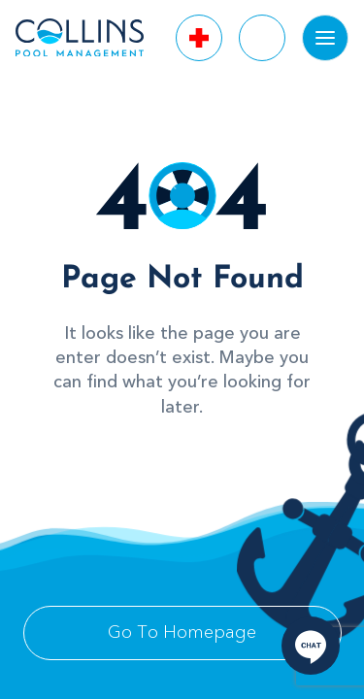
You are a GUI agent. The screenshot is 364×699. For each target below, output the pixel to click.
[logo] (80, 37)
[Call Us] (199, 38)
